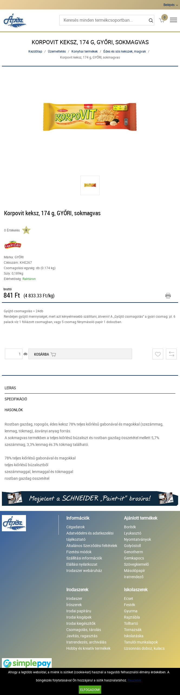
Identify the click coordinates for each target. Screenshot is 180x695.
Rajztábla (132, 617)
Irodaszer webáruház (84, 570)
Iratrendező (133, 576)
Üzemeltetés (57, 51)
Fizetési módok (78, 551)
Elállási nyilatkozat (81, 564)
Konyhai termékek (84, 51)
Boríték (130, 526)
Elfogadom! (90, 689)
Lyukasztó (132, 533)
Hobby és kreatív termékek (88, 648)
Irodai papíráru (78, 610)
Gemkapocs (134, 558)
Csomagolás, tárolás (83, 629)
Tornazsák (133, 629)
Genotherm (133, 551)
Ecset (128, 598)
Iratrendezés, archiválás (86, 642)
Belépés (169, 4)
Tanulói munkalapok (141, 642)
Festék (129, 604)
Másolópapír (134, 570)
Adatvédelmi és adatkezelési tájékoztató (89, 536)
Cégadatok (75, 526)
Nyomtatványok (137, 539)
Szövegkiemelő (136, 564)
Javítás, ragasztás (81, 635)
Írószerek (74, 604)
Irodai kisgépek (78, 617)
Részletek (134, 680)
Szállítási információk (84, 558)
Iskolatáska (133, 635)
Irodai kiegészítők (81, 623)
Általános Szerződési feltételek (91, 545)
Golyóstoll (132, 545)
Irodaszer (74, 598)
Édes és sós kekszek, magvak (124, 51)
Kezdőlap (35, 51)
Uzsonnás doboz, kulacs (144, 648)
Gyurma (131, 610)
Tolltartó (131, 623)
